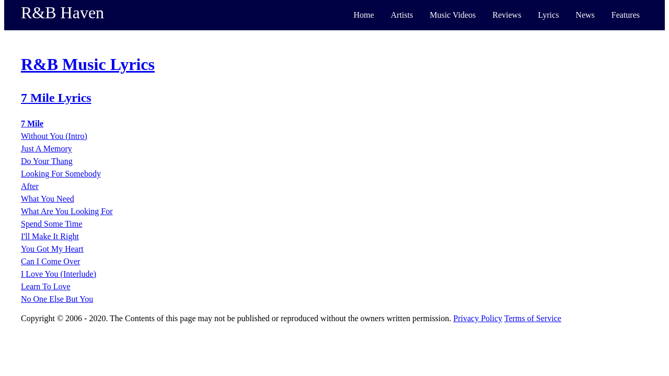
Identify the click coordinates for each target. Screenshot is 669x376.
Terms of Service (532, 318)
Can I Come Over (50, 261)
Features (626, 14)
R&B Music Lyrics (88, 64)
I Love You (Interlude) (58, 273)
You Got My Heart (52, 248)
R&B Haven (62, 12)
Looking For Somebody (61, 173)
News (584, 14)
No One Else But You (57, 299)
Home (363, 14)
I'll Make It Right (50, 236)
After (30, 186)
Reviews (506, 14)
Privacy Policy (477, 318)
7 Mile (32, 123)
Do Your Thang (47, 161)
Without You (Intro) (54, 136)
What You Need (47, 198)
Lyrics (548, 14)
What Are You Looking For (67, 211)
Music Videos (453, 14)
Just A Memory (46, 148)
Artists (402, 14)
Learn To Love (46, 286)
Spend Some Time (51, 223)
